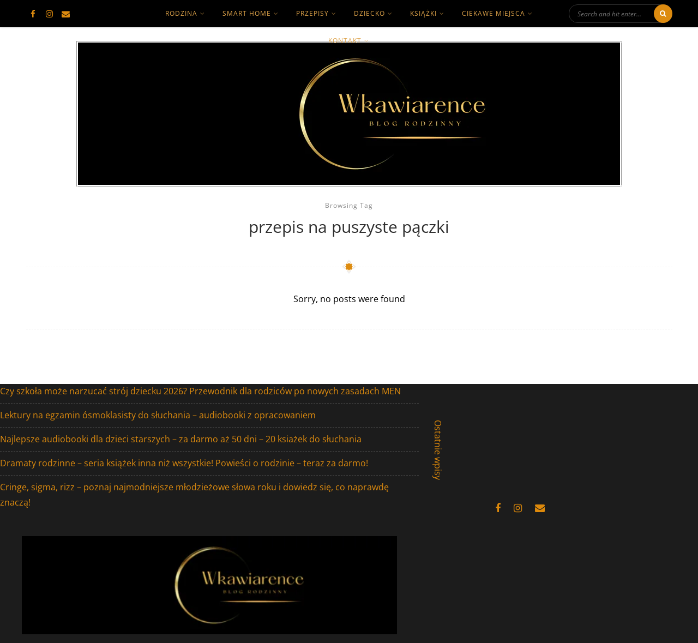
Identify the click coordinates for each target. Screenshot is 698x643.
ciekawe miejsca (493, 13)
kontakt (345, 40)
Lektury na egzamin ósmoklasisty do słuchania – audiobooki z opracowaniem (158, 415)
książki (423, 13)
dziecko (369, 13)
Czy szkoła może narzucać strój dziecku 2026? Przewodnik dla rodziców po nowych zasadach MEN (200, 391)
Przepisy (312, 13)
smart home (246, 13)
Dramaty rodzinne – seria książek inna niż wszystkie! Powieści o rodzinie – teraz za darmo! (184, 463)
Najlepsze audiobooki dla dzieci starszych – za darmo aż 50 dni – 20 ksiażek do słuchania (181, 439)
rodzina (181, 13)
